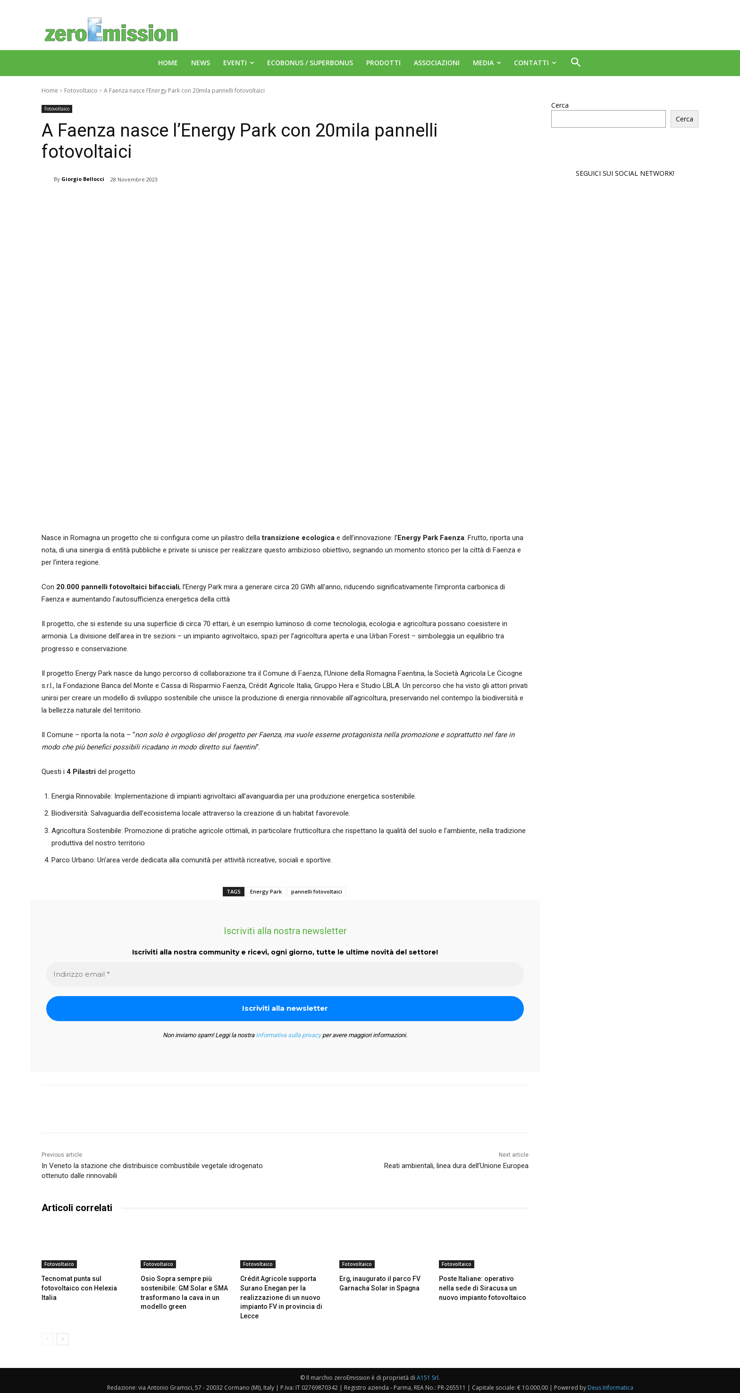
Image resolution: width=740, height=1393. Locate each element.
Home (50, 90)
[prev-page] (47, 1336)
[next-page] (62, 1336)
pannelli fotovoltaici (316, 891)
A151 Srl (427, 1374)
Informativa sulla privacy (288, 1035)
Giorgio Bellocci (82, 178)
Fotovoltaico (81, 90)
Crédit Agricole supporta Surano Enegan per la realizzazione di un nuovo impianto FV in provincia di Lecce (276, 1295)
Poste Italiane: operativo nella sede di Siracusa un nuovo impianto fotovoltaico (480, 1287)
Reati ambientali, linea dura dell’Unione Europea (456, 1165)
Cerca (560, 105)
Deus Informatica (610, 1384)
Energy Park (266, 891)
